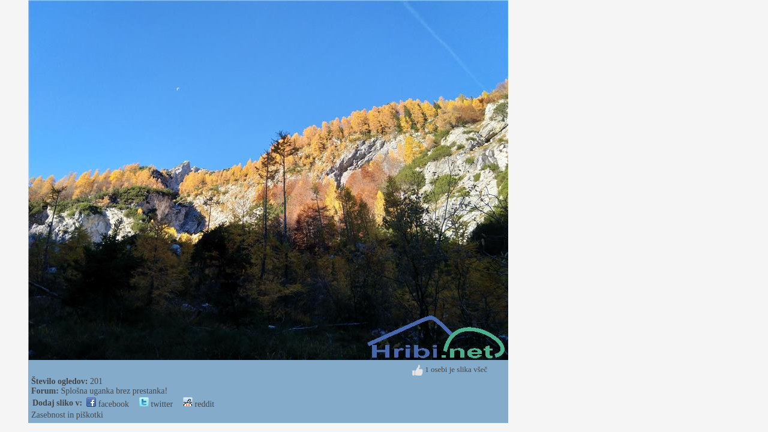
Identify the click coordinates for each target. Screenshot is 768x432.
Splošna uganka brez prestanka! (114, 390)
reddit (198, 404)
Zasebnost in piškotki (67, 414)
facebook (107, 404)
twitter (156, 404)
